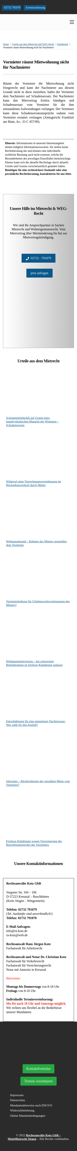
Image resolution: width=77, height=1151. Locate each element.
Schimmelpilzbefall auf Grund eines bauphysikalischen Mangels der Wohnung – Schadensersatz (32, 421)
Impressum (17, 1095)
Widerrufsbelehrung (22, 1110)
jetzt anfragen (39, 273)
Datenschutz (17, 1100)
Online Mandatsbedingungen (27, 1115)
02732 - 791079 (38, 258)
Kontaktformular (38, 1069)
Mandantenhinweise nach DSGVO (31, 1105)
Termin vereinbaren (38, 1081)
